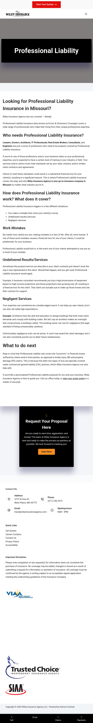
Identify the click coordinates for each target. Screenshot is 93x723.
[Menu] (86, 14)
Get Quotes (11, 530)
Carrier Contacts (13, 534)
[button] (46, 452)
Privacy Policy (12, 541)
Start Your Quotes (46, 4)
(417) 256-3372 (55, 501)
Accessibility (12, 545)
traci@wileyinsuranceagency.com (30, 512)
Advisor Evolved (67, 707)
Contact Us (11, 538)
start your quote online (74, 378)
